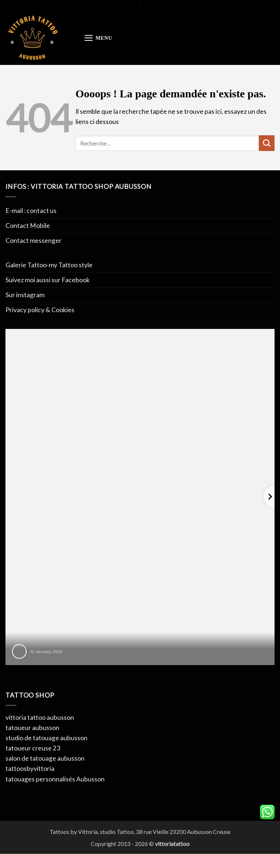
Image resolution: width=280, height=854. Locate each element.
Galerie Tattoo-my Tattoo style (49, 265)
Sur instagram (24, 295)
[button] (98, 37)
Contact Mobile (27, 225)
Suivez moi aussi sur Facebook (47, 280)
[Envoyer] (267, 143)
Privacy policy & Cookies (39, 310)
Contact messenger (33, 240)
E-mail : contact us (31, 210)
